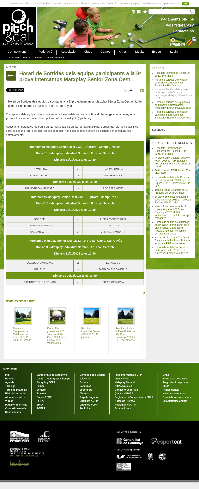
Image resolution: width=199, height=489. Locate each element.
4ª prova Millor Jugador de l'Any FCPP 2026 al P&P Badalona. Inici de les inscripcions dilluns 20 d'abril (173, 162)
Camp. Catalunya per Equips (53, 378)
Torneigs (10, 386)
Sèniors (39, 57)
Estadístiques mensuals (176, 397)
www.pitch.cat (31, 456)
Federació (45, 51)
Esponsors (85, 389)
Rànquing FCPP (46, 382)
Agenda (9, 382)
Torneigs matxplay (16, 389)
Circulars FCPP (88, 404)
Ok (185, 3)
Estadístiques (123, 408)
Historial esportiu (15, 393)
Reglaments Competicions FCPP (134, 397)
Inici (17, 57)
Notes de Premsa (125, 401)
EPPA (40, 404)
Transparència (170, 389)
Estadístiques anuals (174, 401)
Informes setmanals (174, 393)
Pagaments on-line (16, 404)
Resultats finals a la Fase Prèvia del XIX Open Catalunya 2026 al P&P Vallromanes (125, 334)
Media (139, 51)
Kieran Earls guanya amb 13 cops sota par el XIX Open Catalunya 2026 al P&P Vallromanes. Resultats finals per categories (173, 212)
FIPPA (40, 401)
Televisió (84, 378)
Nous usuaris (13, 412)
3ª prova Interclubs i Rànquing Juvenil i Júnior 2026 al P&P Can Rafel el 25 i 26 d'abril (173, 199)
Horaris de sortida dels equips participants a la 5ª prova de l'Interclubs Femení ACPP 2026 (172, 250)
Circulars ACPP (88, 401)
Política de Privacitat (19, 463)
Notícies (27, 57)
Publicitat (85, 408)
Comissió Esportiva (126, 389)
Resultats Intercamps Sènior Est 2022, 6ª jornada (172, 74)
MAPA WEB (10, 368)
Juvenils (42, 393)
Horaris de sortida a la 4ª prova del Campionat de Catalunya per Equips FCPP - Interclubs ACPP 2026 (172, 181)
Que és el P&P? (124, 393)
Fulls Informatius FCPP (128, 374)
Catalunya (85, 386)
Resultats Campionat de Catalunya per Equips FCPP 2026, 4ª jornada (170, 151)
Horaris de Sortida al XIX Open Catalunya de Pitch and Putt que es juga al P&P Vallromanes (172, 240)
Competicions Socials (92, 374)
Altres (123, 51)
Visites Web (121, 378)
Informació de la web (174, 378)
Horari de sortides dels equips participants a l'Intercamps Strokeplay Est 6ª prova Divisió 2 (173, 114)
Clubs (88, 51)
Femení (41, 386)
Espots (157, 51)
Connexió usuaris (15, 408)
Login (174, 51)
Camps (105, 51)
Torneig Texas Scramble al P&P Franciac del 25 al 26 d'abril (172, 191)
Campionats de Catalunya (52, 374)
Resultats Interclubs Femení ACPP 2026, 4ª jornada (91, 333)
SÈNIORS (158, 67)
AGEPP (41, 408)
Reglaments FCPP (125, 404)
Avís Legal (15, 461)
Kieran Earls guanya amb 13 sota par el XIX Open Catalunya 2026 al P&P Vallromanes (56, 335)
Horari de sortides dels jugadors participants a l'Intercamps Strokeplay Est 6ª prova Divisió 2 (173, 105)
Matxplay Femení (125, 382)
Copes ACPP (44, 397)
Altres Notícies (123, 386)
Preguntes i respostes (175, 382)
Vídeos (9, 401)
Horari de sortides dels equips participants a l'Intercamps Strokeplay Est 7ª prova (171, 82)
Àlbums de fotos (15, 397)
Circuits (84, 393)
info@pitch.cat (16, 456)
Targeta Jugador (89, 397)
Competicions (17, 51)
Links (165, 374)
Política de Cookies (19, 466)
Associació (68, 51)
